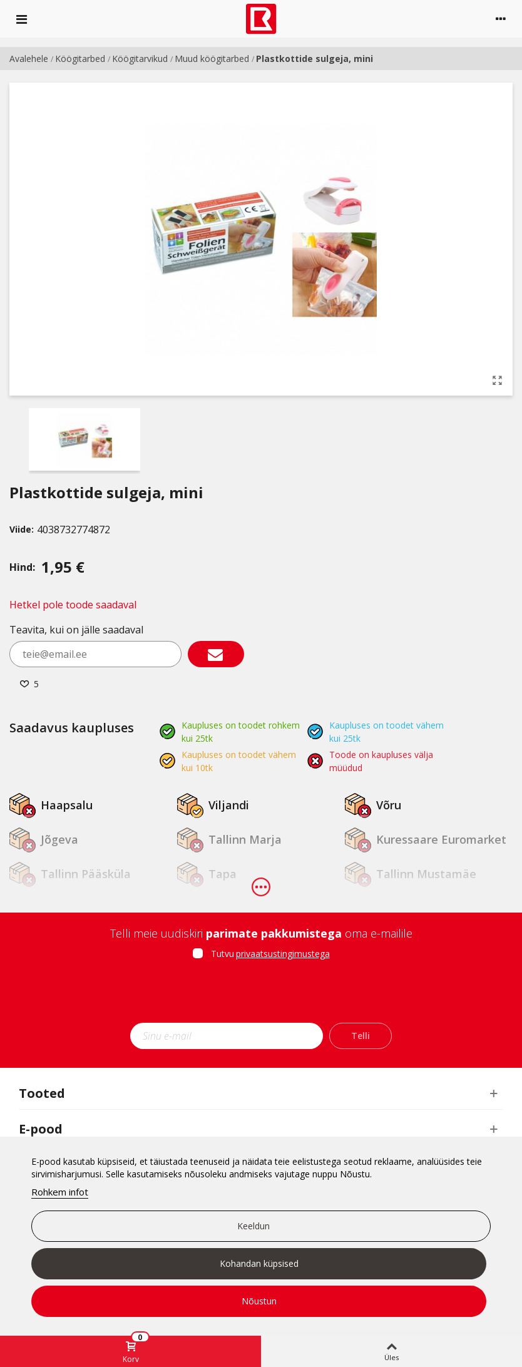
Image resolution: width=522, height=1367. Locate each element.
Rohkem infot (59, 1191)
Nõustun (259, 1301)
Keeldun (253, 1226)
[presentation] (261, 995)
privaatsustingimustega (283, 954)
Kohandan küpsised (259, 1263)
